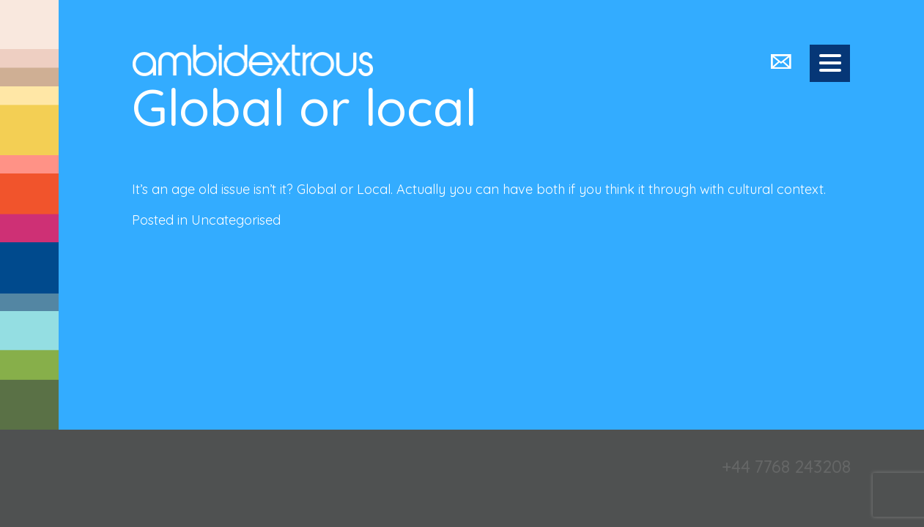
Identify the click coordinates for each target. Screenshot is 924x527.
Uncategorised (236, 220)
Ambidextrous (253, 60)
